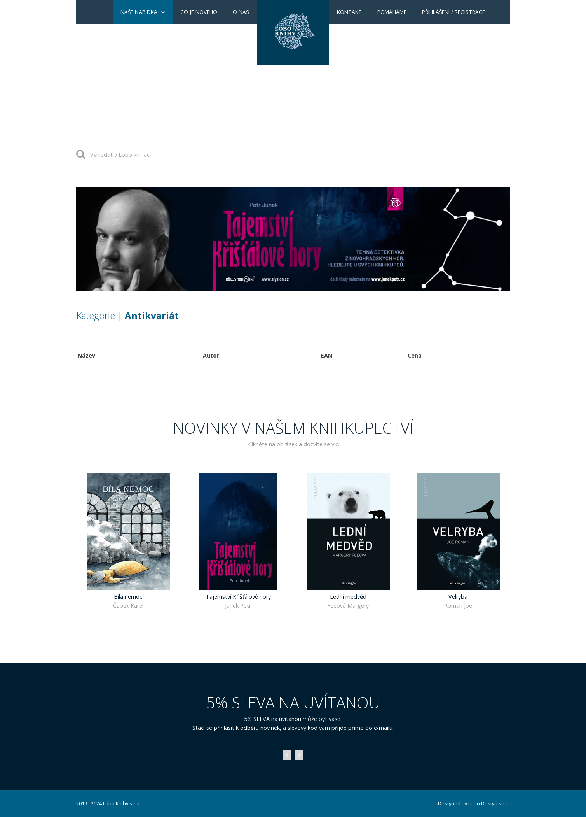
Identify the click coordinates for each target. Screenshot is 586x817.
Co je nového (198, 12)
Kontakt (349, 12)
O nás (241, 12)
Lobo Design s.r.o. (489, 803)
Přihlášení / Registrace (453, 12)
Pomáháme (391, 12)
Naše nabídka (138, 12)
